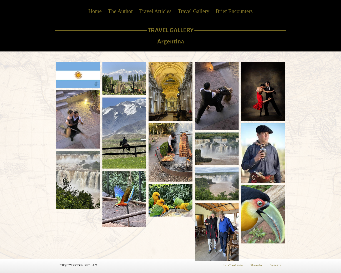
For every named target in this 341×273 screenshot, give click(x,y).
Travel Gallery (193, 11)
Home (95, 11)
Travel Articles (155, 11)
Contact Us (275, 265)
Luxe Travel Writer (233, 265)
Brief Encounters (234, 11)
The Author (120, 11)
